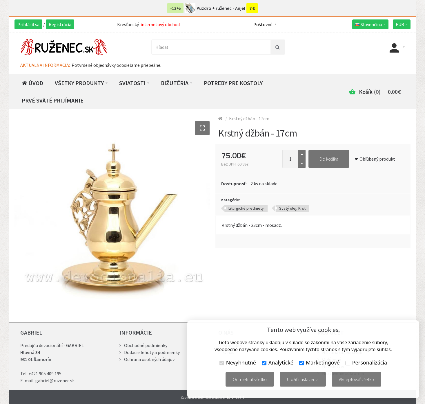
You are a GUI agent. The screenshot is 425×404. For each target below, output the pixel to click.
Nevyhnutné (237, 362)
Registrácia (60, 24)
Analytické (277, 362)
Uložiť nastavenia (303, 379)
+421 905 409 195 (44, 373)
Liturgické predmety (246, 208)
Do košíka (328, 159)
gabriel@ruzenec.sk (55, 380)
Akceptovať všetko (356, 379)
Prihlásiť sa (28, 24)
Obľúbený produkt (377, 159)
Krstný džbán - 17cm (249, 118)
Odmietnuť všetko (250, 379)
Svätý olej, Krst (292, 208)
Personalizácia (366, 362)
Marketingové (319, 362)
